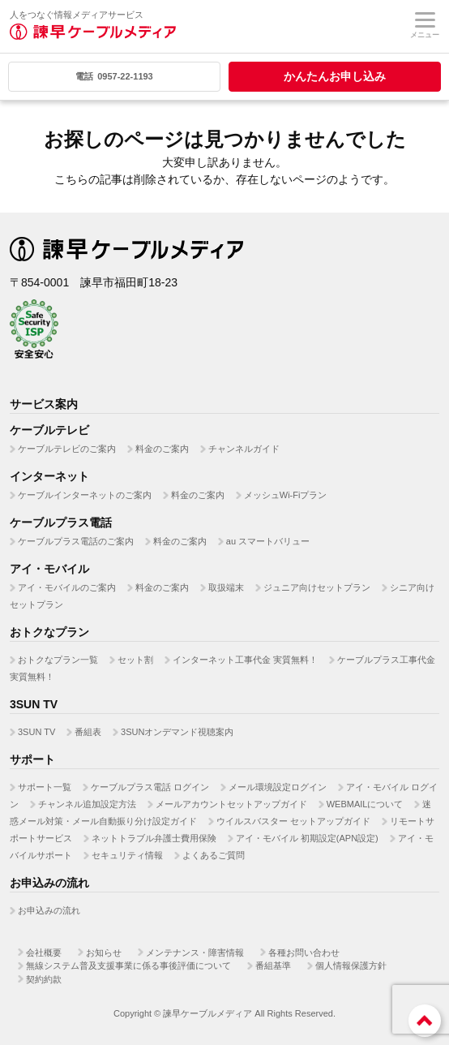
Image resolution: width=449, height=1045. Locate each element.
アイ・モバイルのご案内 (67, 587)
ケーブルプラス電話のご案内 (76, 541)
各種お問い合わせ (304, 952)
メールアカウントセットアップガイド (231, 804)
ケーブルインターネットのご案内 (85, 495)
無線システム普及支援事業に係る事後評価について (128, 965)
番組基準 (273, 965)
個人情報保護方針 (351, 965)
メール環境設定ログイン (278, 787)
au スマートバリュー (268, 541)
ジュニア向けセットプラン (316, 587)
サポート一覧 (44, 787)
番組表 (88, 732)
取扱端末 (226, 587)
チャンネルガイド (244, 449)
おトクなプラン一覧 (58, 659)
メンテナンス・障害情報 (195, 952)
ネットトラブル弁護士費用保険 (154, 838)
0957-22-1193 (114, 76)
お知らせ (104, 952)
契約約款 (44, 979)
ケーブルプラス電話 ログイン (150, 787)
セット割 (135, 659)
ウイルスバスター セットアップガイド (293, 821)
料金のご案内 (162, 449)
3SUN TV (36, 732)
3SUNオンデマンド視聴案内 (177, 732)
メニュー (424, 25)
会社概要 (44, 952)
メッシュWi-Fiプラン (285, 495)
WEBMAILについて (365, 804)
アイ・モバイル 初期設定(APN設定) (307, 838)
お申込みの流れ (49, 910)
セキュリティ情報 (127, 855)
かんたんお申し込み (335, 76)
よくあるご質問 (213, 855)
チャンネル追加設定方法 (87, 804)
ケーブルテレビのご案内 (67, 449)
